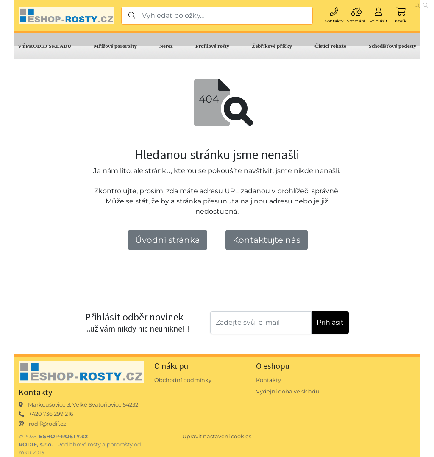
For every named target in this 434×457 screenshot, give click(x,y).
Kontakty (268, 380)
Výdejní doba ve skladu (288, 391)
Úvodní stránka (167, 240)
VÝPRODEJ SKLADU (44, 46)
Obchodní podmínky (182, 380)
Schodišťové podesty (392, 46)
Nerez (166, 46)
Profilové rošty (212, 46)
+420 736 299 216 (51, 414)
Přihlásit (330, 322)
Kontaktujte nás (266, 240)
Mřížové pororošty (115, 46)
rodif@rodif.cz (47, 424)
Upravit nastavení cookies (216, 436)
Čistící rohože (330, 46)
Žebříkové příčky (272, 46)
